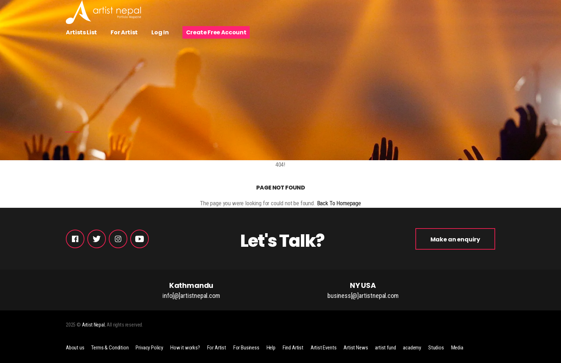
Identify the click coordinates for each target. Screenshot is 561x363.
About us (75, 347)
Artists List (81, 32)
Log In (160, 32)
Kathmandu (191, 290)
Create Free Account (216, 32)
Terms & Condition (109, 347)
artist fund (385, 347)
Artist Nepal (93, 325)
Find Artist (293, 347)
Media (457, 347)
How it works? (185, 347)
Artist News (355, 347)
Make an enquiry (455, 239)
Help (271, 347)
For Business (246, 347)
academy (412, 347)
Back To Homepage (339, 203)
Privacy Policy (149, 347)
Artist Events (324, 347)
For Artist (124, 32)
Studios (436, 347)
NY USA (363, 290)
